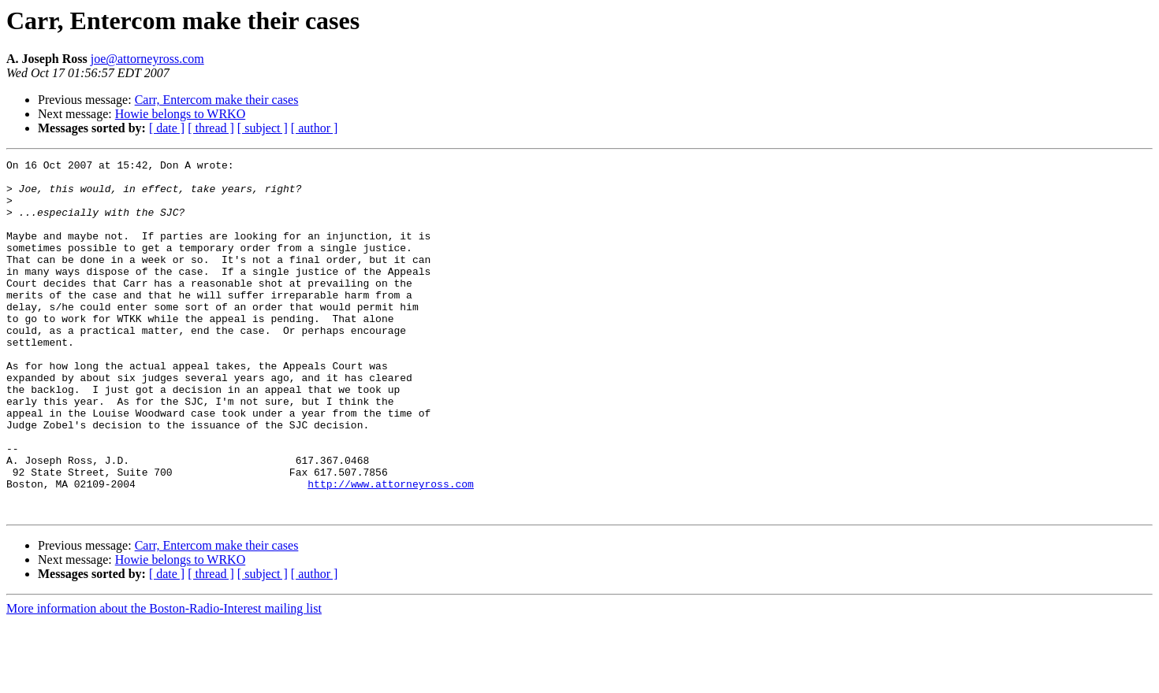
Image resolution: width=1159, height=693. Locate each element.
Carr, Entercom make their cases (217, 99)
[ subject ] (262, 128)
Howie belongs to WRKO (180, 113)
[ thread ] (211, 128)
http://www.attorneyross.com (390, 550)
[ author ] (314, 128)
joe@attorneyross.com (147, 58)
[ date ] (166, 128)
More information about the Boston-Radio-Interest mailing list (164, 679)
